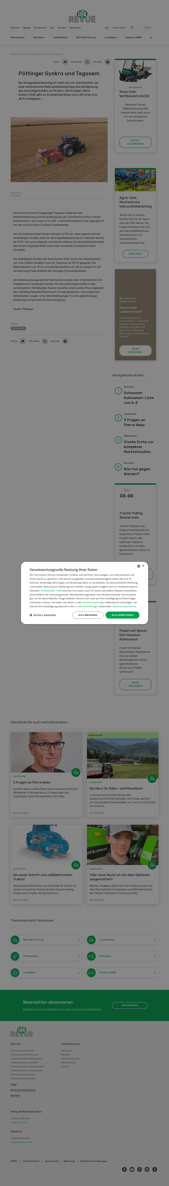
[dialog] (84, 593)
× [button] (143, 566)
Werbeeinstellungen (94, 602)
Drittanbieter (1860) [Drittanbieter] (52, 590)
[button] (43, 615)
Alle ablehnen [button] (87, 614)
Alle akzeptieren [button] (122, 614)
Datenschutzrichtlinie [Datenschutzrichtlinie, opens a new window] (124, 606)
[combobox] (138, 566)
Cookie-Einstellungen (87, 606)
